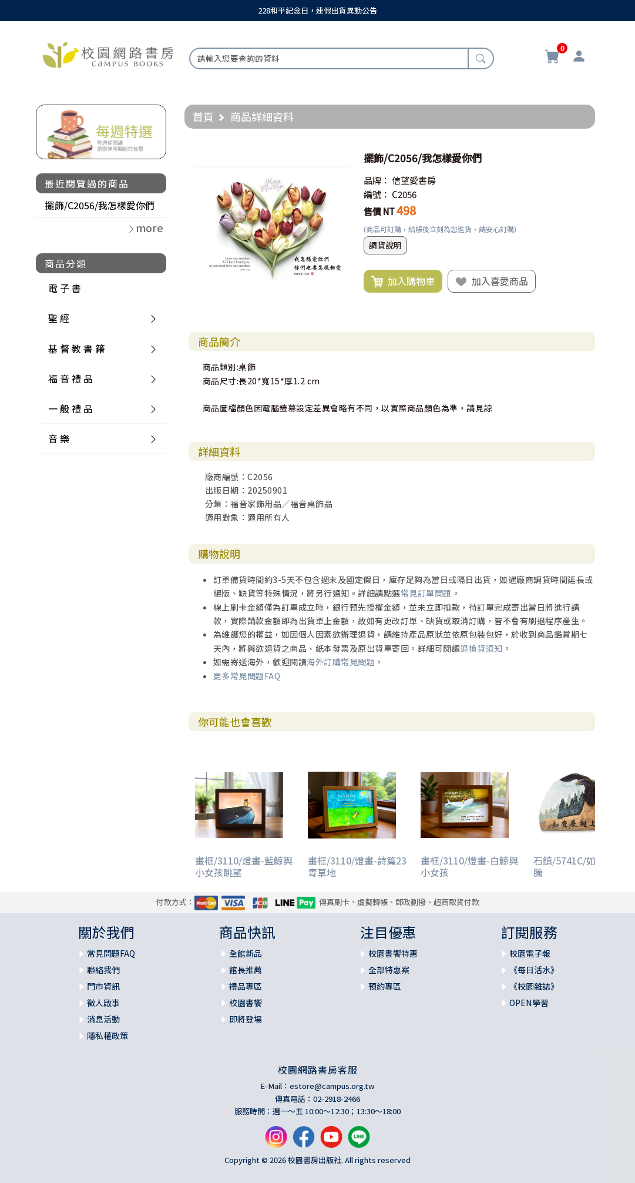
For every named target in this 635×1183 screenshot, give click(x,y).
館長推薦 (245, 970)
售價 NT (379, 211)
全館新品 (245, 953)
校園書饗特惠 (393, 953)
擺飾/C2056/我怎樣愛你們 (99, 205)
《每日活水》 (534, 970)
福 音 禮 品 (70, 378)
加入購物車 (403, 281)
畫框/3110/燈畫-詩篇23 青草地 (357, 866)
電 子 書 (64, 288)
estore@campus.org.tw (332, 1085)
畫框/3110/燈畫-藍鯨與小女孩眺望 (244, 866)
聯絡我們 (103, 970)
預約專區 (384, 986)
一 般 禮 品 (70, 408)
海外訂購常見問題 (341, 662)
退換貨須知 (481, 648)
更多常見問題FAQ (247, 676)
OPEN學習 (529, 1002)
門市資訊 (103, 986)
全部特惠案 (388, 970)
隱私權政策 (107, 1035)
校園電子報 (529, 953)
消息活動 (103, 1019)
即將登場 (245, 1019)
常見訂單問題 (426, 593)
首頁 (203, 116)
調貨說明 (385, 245)
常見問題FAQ (111, 953)
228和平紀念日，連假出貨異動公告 (317, 10)
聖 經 (58, 318)
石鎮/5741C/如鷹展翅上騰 (583, 866)
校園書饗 (245, 1002)
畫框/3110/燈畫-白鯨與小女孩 (469, 866)
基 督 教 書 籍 (76, 348)
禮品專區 (245, 986)
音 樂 (58, 438)
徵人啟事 (103, 1002)
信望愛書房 (414, 180)
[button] (338, 158)
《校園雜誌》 (534, 986)
